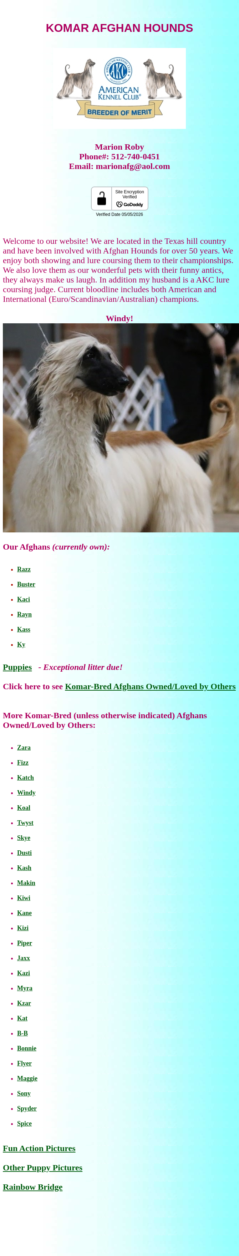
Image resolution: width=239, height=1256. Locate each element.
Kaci (23, 599)
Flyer (24, 1063)
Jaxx (23, 958)
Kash (24, 867)
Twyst (25, 822)
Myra (24, 988)
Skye (23, 837)
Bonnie (26, 1048)
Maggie (27, 1078)
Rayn (24, 614)
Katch (25, 777)
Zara (24, 747)
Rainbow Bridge (32, 1187)
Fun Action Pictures (39, 1148)
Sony (24, 1093)
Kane (24, 913)
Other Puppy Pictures (42, 1167)
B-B (22, 1033)
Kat (22, 1018)
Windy (26, 792)
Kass (23, 629)
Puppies (17, 667)
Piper (24, 943)
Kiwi (23, 898)
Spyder (27, 1108)
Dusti (24, 852)
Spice (24, 1123)
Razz (24, 569)
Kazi (23, 973)
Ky (21, 644)
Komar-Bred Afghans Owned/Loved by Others (150, 686)
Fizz (23, 762)
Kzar (24, 1003)
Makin (26, 883)
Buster (26, 584)
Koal (23, 807)
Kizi (23, 928)
